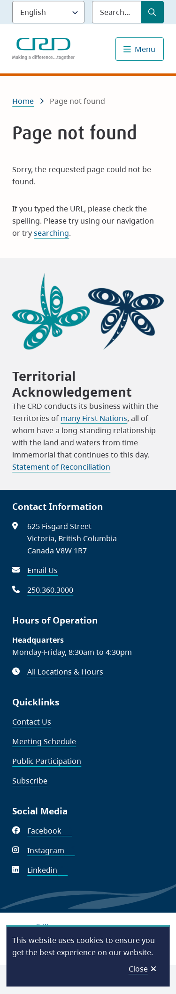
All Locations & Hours (65, 672)
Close (138, 969)
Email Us (42, 570)
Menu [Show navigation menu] (145, 49)
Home (23, 101)
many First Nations (94, 418)
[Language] (48, 12)
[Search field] (116, 12)
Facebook (49, 831)
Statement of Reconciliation (61, 467)
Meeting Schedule (44, 741)
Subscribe (29, 781)
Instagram (51, 850)
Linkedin (47, 870)
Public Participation (46, 761)
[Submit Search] (152, 12)
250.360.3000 (50, 590)
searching (51, 233)
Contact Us (31, 722)
